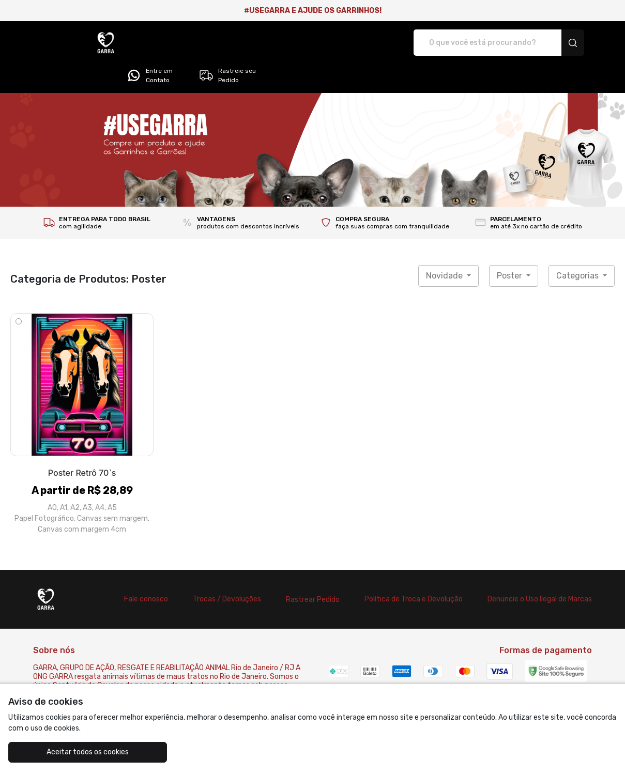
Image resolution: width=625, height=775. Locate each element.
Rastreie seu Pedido (553, 43)
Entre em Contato (475, 43)
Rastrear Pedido (313, 570)
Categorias (578, 247)
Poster (510, 247)
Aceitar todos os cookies (59, 752)
